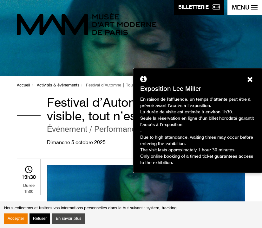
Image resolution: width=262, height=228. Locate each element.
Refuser (40, 219)
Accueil (23, 85)
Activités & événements (58, 85)
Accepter (16, 219)
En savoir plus (68, 219)
